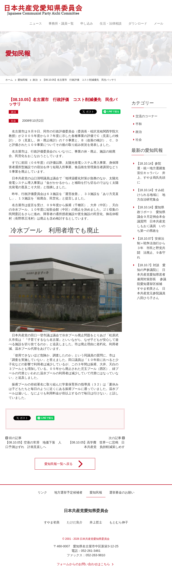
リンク (42, 492)
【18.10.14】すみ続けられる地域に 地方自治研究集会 (150, 194)
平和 (138, 124)
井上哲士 (96, 522)
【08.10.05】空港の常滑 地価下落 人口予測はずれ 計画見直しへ (33, 445)
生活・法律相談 (111, 23)
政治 (13, 112)
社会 (13, 120)
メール (158, 23)
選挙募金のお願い (121, 492)
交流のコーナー (146, 116)
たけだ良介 (74, 522)
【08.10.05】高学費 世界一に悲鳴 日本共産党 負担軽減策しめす (97, 445)
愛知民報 (96, 492)
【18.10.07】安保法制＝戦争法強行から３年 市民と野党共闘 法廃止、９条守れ (150, 248)
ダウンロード (137, 23)
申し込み (86, 23)
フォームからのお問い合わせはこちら (86, 564)
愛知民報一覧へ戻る (66, 464)
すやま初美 (52, 522)
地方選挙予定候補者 (68, 492)
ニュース (35, 23)
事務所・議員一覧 (61, 23)
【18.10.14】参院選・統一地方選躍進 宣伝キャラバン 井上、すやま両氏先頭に (151, 173)
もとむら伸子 (118, 522)
